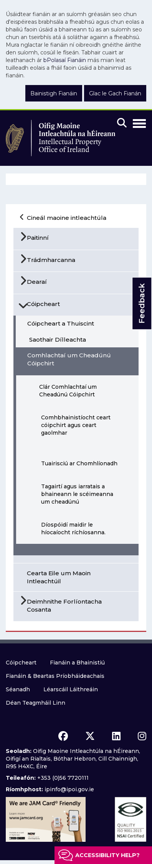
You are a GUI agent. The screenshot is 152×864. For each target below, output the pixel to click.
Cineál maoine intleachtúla (66, 217)
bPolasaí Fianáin (64, 60)
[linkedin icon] (116, 736)
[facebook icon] (63, 736)
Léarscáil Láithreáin (70, 689)
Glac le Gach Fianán (115, 93)
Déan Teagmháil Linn (35, 702)
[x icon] (90, 736)
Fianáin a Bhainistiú (77, 662)
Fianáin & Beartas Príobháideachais (55, 676)
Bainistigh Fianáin (53, 93)
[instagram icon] (142, 736)
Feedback (141, 303)
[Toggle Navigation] (139, 122)
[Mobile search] (122, 123)
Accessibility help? (107, 855)
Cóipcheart (21, 662)
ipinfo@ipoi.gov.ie (69, 789)
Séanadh (18, 689)
